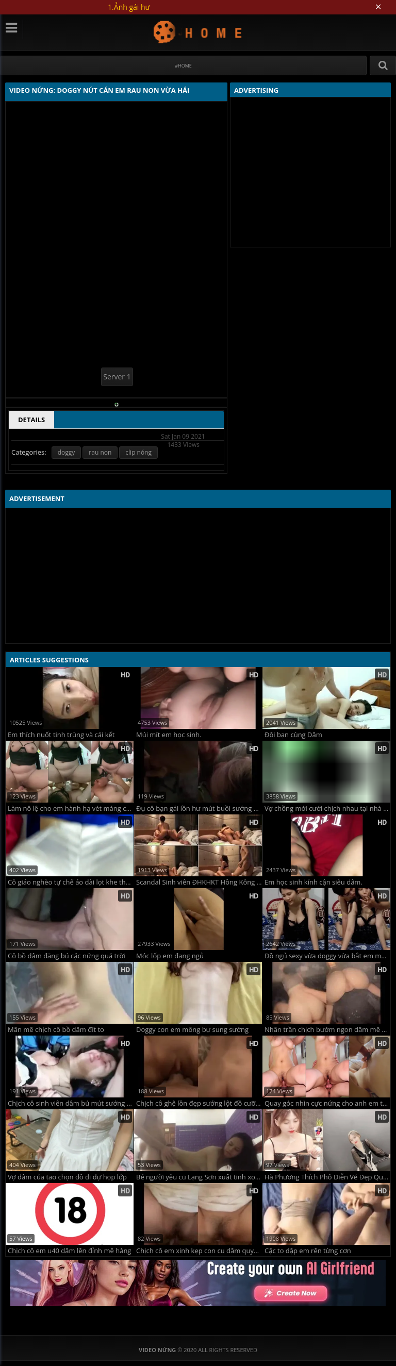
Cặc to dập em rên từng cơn (308, 1250)
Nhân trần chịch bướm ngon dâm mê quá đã (327, 1029)
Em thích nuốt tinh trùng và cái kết (61, 734)
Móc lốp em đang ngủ (170, 956)
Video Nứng (198, 31)
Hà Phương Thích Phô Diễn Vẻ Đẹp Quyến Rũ (327, 1177)
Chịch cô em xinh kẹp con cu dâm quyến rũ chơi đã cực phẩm (199, 1250)
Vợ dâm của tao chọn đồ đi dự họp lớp (67, 1177)
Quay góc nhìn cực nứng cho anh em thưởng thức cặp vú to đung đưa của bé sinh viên (327, 1103)
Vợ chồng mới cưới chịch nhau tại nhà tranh (327, 808)
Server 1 (116, 376)
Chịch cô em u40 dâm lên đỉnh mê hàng (69, 1250)
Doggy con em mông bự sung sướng (192, 1029)
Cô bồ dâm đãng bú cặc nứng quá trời (66, 956)
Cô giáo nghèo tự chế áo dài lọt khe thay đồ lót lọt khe (71, 882)
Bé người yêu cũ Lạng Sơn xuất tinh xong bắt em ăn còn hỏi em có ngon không (199, 1177)
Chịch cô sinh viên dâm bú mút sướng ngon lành (71, 1103)
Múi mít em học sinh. (169, 734)
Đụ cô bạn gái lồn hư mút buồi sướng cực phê (199, 808)
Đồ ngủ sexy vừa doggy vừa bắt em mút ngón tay (327, 956)
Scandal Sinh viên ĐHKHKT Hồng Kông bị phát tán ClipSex (199, 882)
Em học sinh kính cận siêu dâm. (313, 882)
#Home (183, 65)
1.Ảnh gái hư (129, 7)
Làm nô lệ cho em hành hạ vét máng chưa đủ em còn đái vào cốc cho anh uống (71, 808)
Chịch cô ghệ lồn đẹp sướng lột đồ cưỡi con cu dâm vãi (199, 1103)
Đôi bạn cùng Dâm (293, 734)
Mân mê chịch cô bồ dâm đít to (56, 1029)
